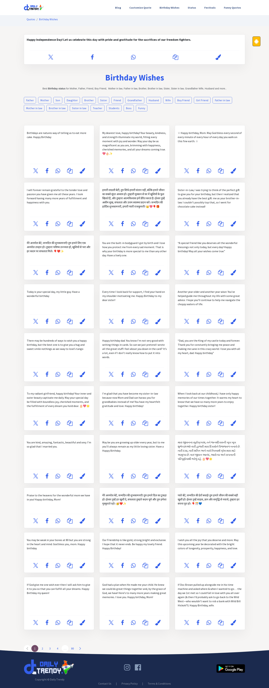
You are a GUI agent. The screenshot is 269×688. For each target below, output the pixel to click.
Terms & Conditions (159, 683)
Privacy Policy (129, 683)
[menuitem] (118, 7)
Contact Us (104, 683)
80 (72, 648)
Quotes (31, 19)
